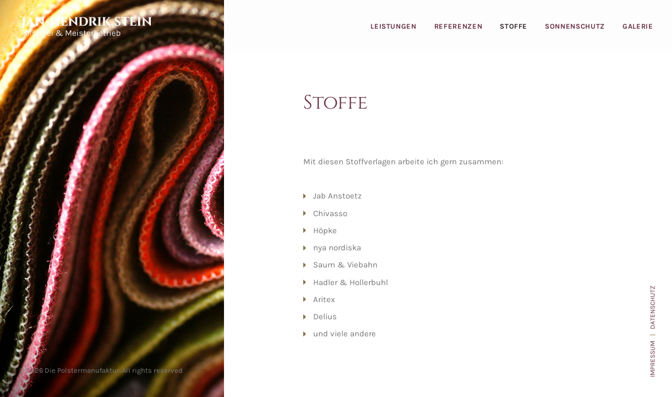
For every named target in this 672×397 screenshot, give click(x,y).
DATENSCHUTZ (652, 307)
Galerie (637, 26)
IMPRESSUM (652, 359)
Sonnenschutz (575, 26)
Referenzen (458, 26)
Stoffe (513, 26)
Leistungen (393, 26)
